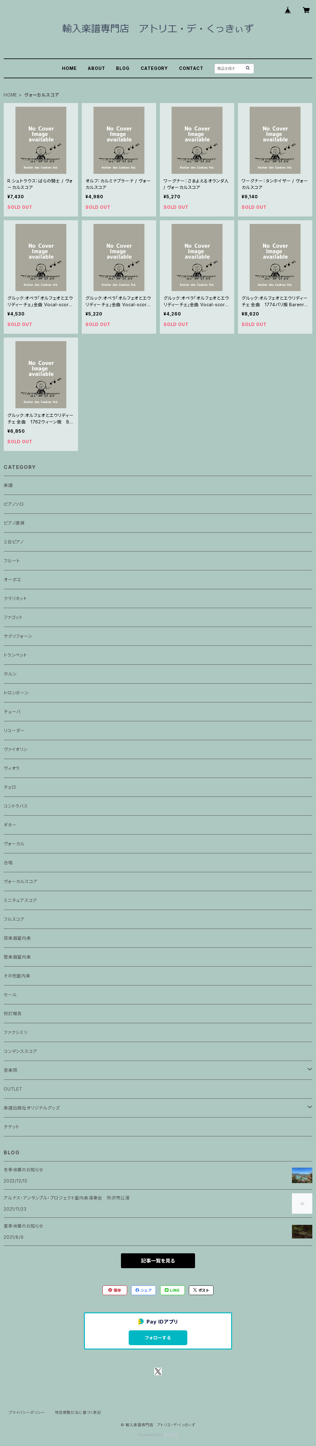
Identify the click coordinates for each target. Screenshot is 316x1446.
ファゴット (13, 617)
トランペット (15, 655)
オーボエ (12, 579)
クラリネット (15, 598)
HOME (69, 68)
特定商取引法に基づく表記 (78, 1412)
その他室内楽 (17, 975)
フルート (12, 560)
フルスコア (14, 919)
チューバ (12, 711)
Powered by (158, 1434)
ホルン (10, 673)
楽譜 (8, 485)
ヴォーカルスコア (20, 881)
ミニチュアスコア (20, 900)
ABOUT (96, 68)
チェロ (10, 787)
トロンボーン (16, 692)
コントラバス (16, 806)
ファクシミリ (15, 1032)
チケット (11, 1126)
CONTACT (191, 68)
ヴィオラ (12, 768)
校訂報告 (13, 1013)
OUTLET (13, 1089)
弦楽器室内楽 (17, 938)
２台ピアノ (14, 541)
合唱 (8, 862)
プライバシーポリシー (27, 1412)
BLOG (122, 68)
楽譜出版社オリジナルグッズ (32, 1107)
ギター (10, 824)
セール (10, 994)
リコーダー (14, 730)
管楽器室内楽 (17, 956)
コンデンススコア (20, 1051)
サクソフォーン (18, 636)
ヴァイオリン (15, 749)
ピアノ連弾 (14, 523)
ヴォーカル (14, 843)
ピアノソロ (14, 504)
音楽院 (10, 1070)
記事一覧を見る (158, 1261)
